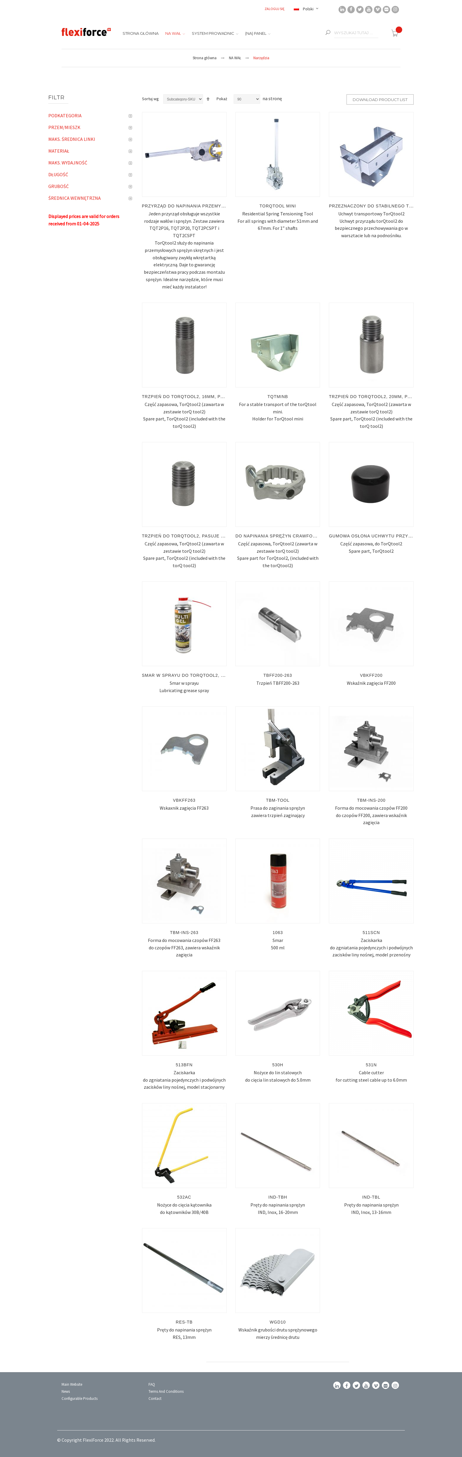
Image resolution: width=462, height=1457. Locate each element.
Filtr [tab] (56, 97)
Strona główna (205, 57)
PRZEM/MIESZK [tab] (64, 127)
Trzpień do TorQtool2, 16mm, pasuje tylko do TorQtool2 (215, 396)
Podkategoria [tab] (65, 115)
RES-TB (184, 1322)
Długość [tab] (58, 174)
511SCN (371, 932)
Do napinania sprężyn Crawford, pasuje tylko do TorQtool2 (314, 536)
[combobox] (356, 34)
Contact (154, 1398)
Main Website (72, 1384)
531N (371, 1064)
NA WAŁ (235, 57)
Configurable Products (80, 1398)
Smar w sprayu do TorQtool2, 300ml (188, 675)
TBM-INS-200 (371, 800)
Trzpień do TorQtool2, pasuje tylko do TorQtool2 (207, 536)
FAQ (151, 1384)
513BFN (184, 1064)
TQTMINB (278, 396)
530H (277, 1064)
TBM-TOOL (278, 800)
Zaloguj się (275, 8)
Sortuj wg (150, 98)
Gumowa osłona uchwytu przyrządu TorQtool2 (391, 536)
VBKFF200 (371, 675)
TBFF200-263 (277, 675)
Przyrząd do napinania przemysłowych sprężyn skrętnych (219, 206)
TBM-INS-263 (184, 932)
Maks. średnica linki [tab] (71, 139)
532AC (184, 1197)
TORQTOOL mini (278, 206)
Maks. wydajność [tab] (67, 163)
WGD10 (278, 1322)
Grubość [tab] (58, 186)
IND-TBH (277, 1197)
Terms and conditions (166, 1391)
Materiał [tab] (58, 151)
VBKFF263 (184, 800)
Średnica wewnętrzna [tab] (74, 198)
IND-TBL (371, 1197)
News (66, 1391)
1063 (278, 932)
